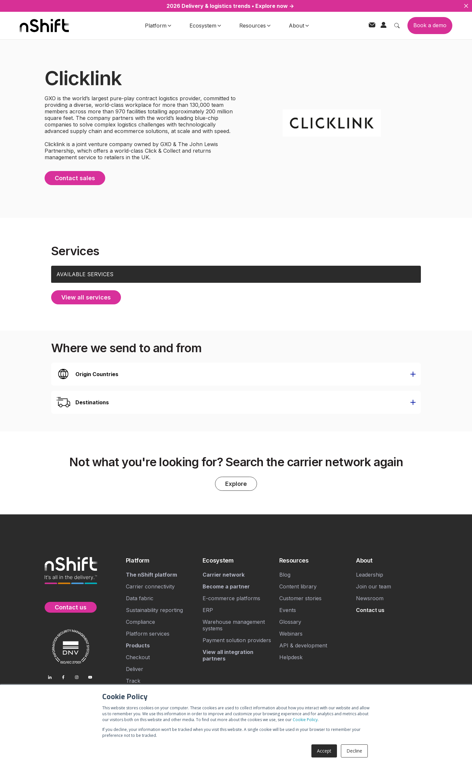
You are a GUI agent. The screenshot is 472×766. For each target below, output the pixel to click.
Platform (158, 25)
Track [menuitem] (133, 681)
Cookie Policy (305, 719)
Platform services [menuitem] (147, 633)
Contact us (71, 607)
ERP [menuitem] (208, 610)
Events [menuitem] (287, 610)
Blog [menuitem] (284, 574)
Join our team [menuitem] (373, 586)
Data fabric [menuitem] (139, 598)
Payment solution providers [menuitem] (237, 640)
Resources (254, 25)
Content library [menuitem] (298, 586)
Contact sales (75, 178)
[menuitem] (161, 560)
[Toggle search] (397, 25)
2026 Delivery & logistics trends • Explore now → (230, 6)
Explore (236, 483)
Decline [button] (354, 751)
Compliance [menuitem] (140, 622)
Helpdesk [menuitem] (291, 657)
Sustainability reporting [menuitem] (154, 610)
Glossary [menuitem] (290, 622)
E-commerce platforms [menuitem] (231, 598)
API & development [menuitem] (303, 645)
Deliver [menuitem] (134, 669)
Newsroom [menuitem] (370, 598)
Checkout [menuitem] (138, 657)
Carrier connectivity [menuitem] (150, 586)
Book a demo (429, 25)
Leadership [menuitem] (369, 574)
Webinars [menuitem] (291, 633)
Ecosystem (205, 25)
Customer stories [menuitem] (300, 598)
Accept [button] (324, 751)
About (299, 25)
